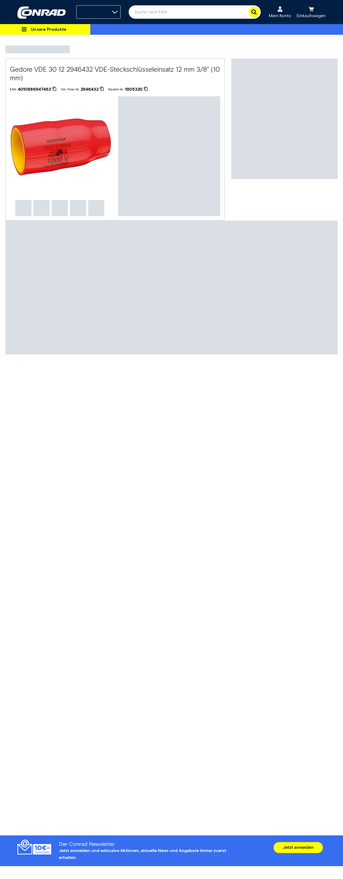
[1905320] (136, 89)
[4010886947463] (37, 89)
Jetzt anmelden (298, 847)
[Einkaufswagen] (311, 12)
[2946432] (92, 89)
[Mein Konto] (280, 12)
